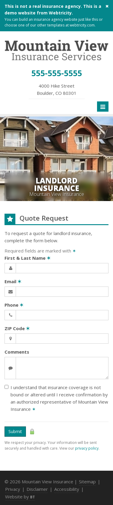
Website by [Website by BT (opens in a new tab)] (20, 497)
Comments (17, 352)
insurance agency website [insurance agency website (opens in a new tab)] (55, 19)
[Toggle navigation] (102, 106)
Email (13, 281)
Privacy (12, 489)
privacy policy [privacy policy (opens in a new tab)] (87, 448)
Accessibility (66, 489)
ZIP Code (17, 328)
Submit (15, 431)
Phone (14, 305)
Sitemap (87, 482)
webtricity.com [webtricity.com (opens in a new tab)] (82, 25)
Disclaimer (37, 489)
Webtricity (60, 13)
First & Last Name (28, 258)
